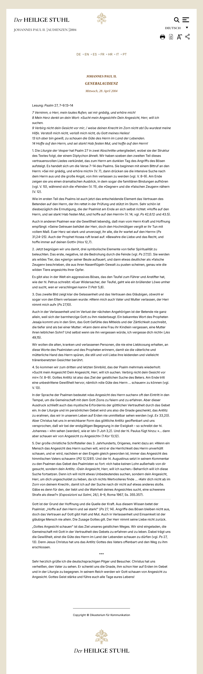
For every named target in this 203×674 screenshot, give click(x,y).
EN (87, 54)
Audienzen (58, 30)
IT (117, 54)
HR (110, 54)
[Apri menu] (185, 19)
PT (125, 54)
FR (102, 54)
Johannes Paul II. (30, 30)
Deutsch (174, 29)
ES (95, 54)
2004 (73, 30)
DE (79, 54)
